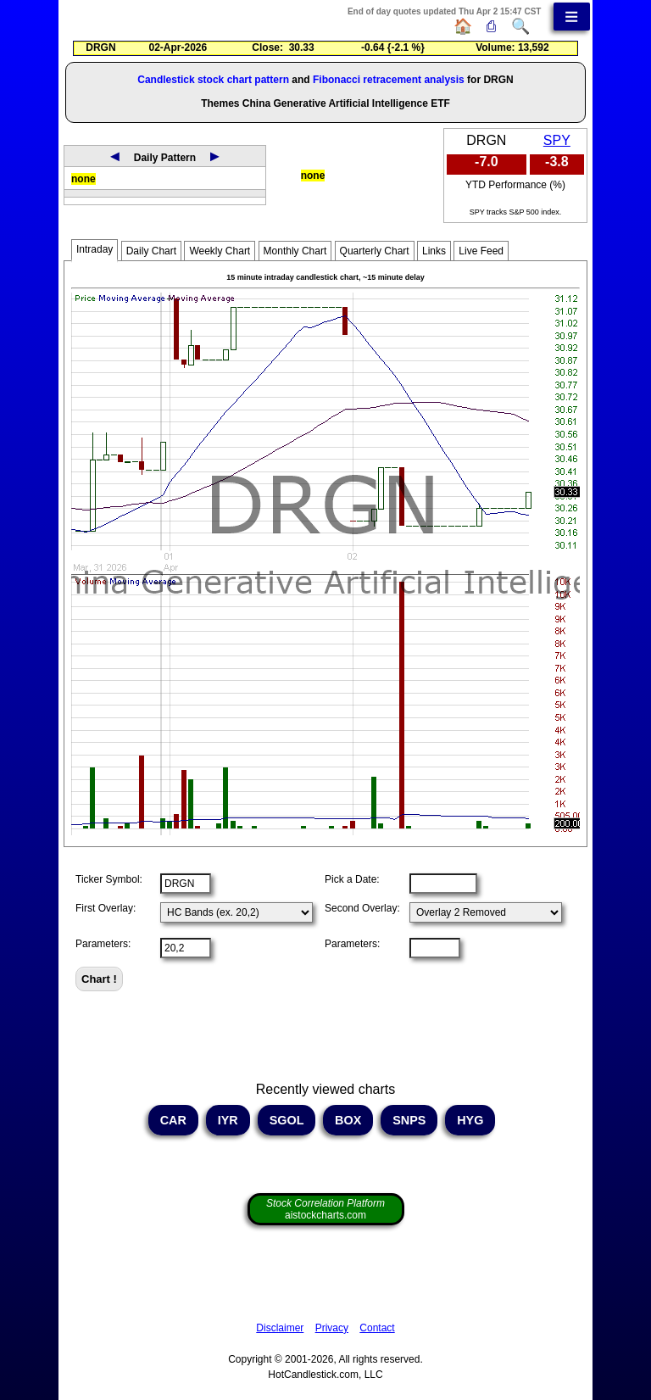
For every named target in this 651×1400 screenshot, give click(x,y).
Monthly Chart (295, 251)
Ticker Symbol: (108, 879)
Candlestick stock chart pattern (213, 80)
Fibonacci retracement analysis (389, 80)
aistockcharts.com (325, 1209)
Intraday (94, 249)
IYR (228, 1120)
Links (434, 251)
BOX (347, 1120)
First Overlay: (105, 908)
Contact (376, 1328)
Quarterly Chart (374, 251)
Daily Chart (151, 251)
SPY (556, 140)
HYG (470, 1120)
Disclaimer (279, 1328)
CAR (173, 1120)
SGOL (287, 1120)
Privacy (331, 1328)
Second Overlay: (362, 908)
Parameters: (103, 944)
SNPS (409, 1120)
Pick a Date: (352, 879)
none (83, 179)
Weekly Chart (219, 251)
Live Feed (481, 251)
